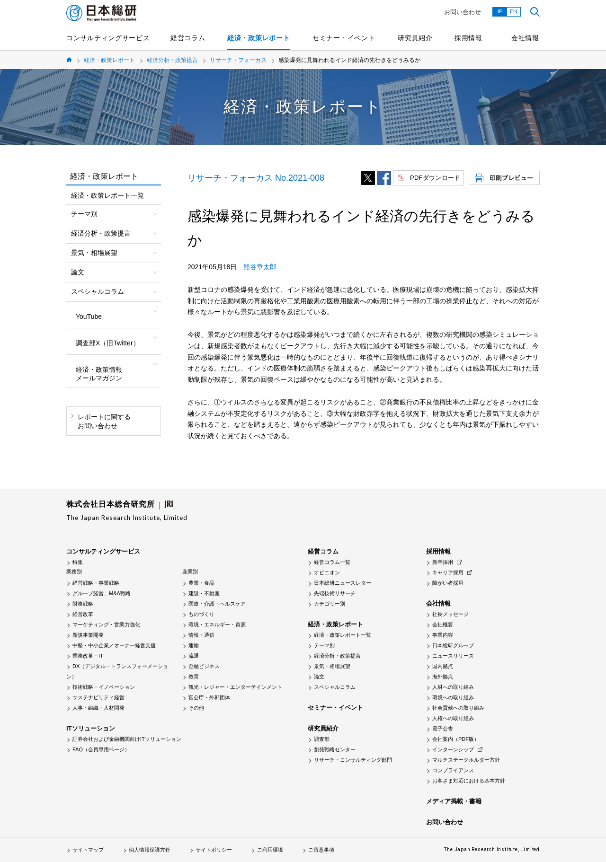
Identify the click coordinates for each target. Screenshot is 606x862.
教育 (193, 676)
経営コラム (187, 38)
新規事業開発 (88, 635)
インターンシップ (453, 749)
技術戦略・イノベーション (103, 687)
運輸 (193, 645)
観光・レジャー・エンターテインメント (235, 687)
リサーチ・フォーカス (238, 60)
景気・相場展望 (332, 666)
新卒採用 (442, 562)
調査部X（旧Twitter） (108, 343)
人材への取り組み (453, 687)
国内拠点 (442, 666)
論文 (319, 676)
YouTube (89, 316)
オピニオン (327, 572)
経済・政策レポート (258, 38)
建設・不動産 (204, 593)
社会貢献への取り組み (458, 708)
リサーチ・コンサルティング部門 (353, 760)
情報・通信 (201, 635)
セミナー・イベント (343, 38)
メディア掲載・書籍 (453, 801)
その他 (196, 708)
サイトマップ (88, 850)
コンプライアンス (453, 770)
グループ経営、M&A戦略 (101, 593)
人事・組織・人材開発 (98, 708)
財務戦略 (82, 604)
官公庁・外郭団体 (209, 697)
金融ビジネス (204, 666)
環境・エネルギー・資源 (217, 624)
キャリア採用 (447, 572)
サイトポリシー (214, 850)
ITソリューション (90, 728)
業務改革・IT (87, 656)
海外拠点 (442, 676)
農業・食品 (201, 583)
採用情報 (468, 38)
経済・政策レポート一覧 (107, 195)
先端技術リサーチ (335, 593)
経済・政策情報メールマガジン (99, 374)
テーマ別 (324, 645)
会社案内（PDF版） (455, 739)
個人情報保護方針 (149, 850)
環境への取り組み (453, 697)
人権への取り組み (453, 718)
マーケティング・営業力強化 (106, 624)
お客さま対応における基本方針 (468, 780)
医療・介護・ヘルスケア (217, 604)
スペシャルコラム (335, 687)
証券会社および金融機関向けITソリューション (126, 739)
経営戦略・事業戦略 (95, 583)
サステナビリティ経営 (98, 697)
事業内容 (442, 635)
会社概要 (442, 624)
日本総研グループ (453, 645)
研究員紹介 (415, 38)
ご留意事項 (321, 850)
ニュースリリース (453, 656)
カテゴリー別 (329, 604)
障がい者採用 (447, 583)
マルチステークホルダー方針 (466, 760)
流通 (193, 656)
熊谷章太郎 (259, 267)
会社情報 (525, 38)
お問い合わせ (462, 12)
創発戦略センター (335, 749)
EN (513, 11)
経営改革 (82, 614)
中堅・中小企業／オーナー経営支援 (114, 645)
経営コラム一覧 (332, 562)
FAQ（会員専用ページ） (101, 749)
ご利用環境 (270, 850)
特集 (77, 562)
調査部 (322, 739)
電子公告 (442, 728)
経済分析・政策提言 (172, 60)
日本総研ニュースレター (342, 583)
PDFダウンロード (435, 177)
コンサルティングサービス (108, 38)
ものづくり (201, 614)
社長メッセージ (450, 614)
